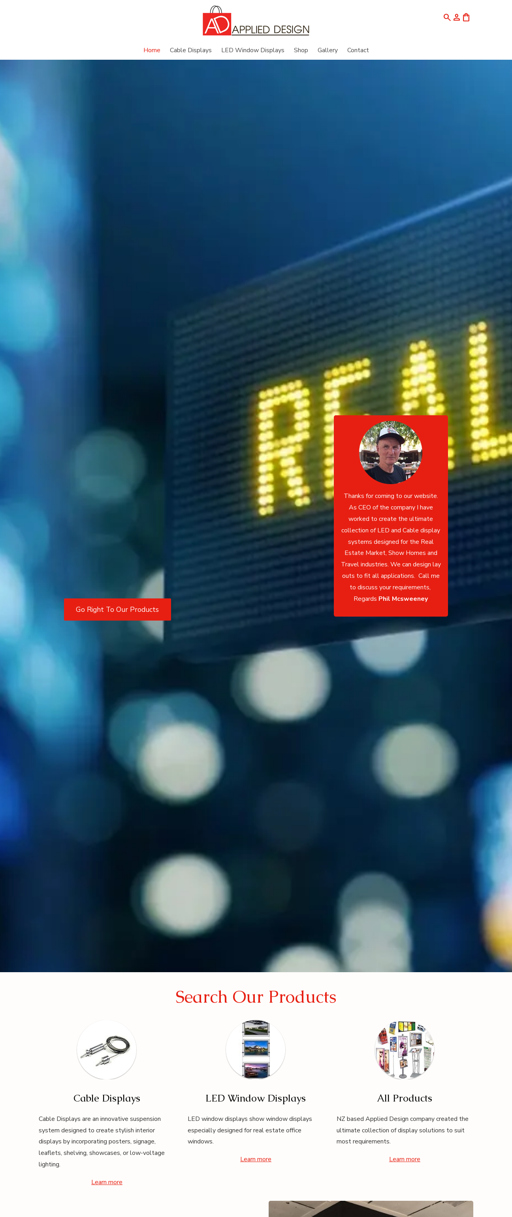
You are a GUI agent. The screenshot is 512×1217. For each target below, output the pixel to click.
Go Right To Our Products (117, 609)
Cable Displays (191, 50)
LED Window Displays (252, 50)
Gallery (328, 50)
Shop (301, 50)
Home (151, 50)
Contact (358, 50)
